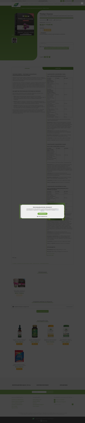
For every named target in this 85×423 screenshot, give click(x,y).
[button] (42, 216)
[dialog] (42, 211)
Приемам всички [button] (42, 213)
